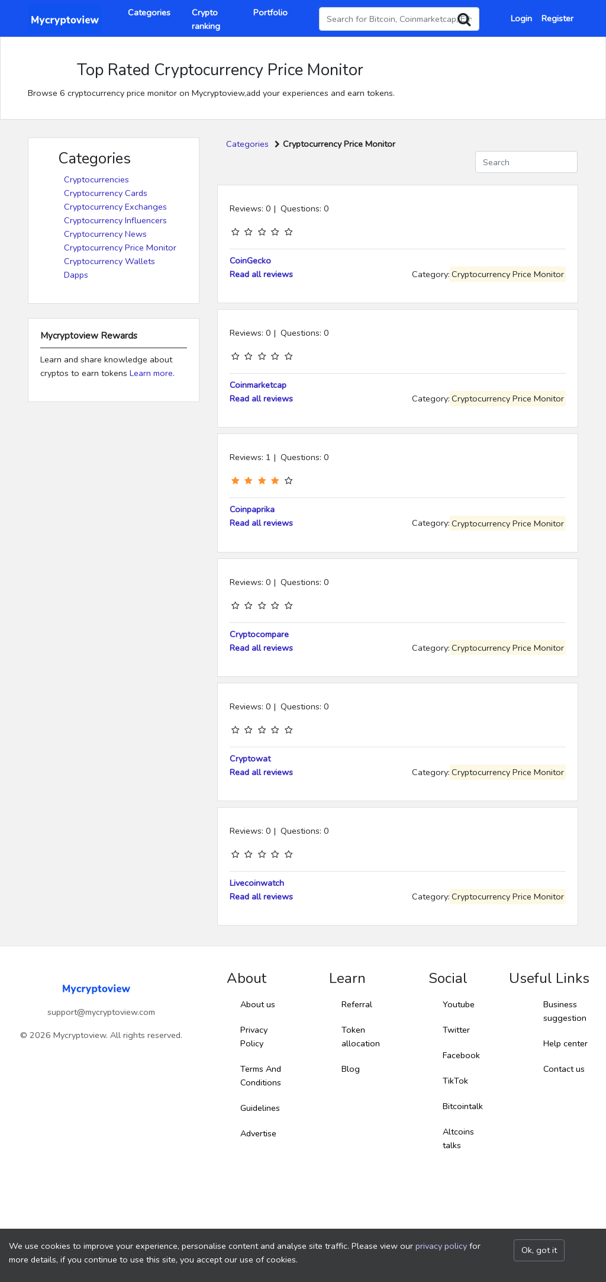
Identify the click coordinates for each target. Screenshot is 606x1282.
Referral (356, 1004)
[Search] (526, 162)
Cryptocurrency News (105, 234)
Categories (149, 12)
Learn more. (152, 373)
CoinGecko (250, 260)
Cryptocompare (259, 634)
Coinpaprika (252, 509)
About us (257, 1004)
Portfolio (270, 12)
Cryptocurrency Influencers (115, 220)
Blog (350, 1069)
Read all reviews (261, 274)
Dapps (76, 275)
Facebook (461, 1055)
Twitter (456, 1030)
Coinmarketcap (258, 385)
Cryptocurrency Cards (105, 193)
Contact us (564, 1069)
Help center (565, 1043)
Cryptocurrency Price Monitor (120, 247)
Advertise (258, 1133)
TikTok (455, 1081)
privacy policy (441, 1246)
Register (557, 18)
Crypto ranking (206, 19)
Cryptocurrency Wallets (109, 261)
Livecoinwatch (257, 883)
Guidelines (260, 1108)
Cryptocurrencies (96, 179)
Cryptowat (250, 758)
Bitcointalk (463, 1106)
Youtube (459, 1004)
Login (521, 18)
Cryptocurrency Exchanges (115, 207)
